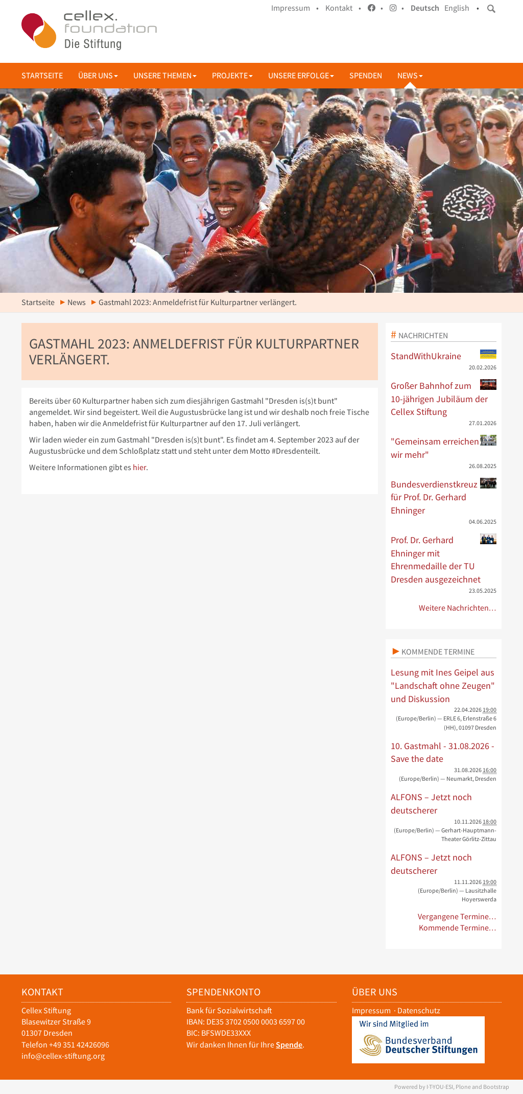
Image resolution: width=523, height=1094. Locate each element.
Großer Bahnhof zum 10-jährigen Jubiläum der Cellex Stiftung (444, 398)
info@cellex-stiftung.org (63, 1056)
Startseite (42, 75)
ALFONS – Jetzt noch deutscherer (431, 803)
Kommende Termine (437, 651)
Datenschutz (418, 1010)
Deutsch (425, 8)
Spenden (365, 75)
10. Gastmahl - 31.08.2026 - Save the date (442, 752)
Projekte (232, 75)
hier (139, 467)
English (456, 8)
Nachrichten (423, 335)
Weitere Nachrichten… (458, 608)
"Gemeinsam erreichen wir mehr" (444, 447)
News (410, 75)
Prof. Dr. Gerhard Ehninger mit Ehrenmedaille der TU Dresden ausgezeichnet (444, 559)
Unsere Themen (165, 75)
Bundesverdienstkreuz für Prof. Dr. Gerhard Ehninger (444, 497)
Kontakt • (343, 8)
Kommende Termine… (458, 928)
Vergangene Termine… (457, 916)
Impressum (371, 1010)
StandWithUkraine (444, 356)
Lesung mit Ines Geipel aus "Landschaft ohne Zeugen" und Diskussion (443, 685)
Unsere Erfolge (301, 75)
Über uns (98, 75)
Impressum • (295, 8)
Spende (289, 1045)
